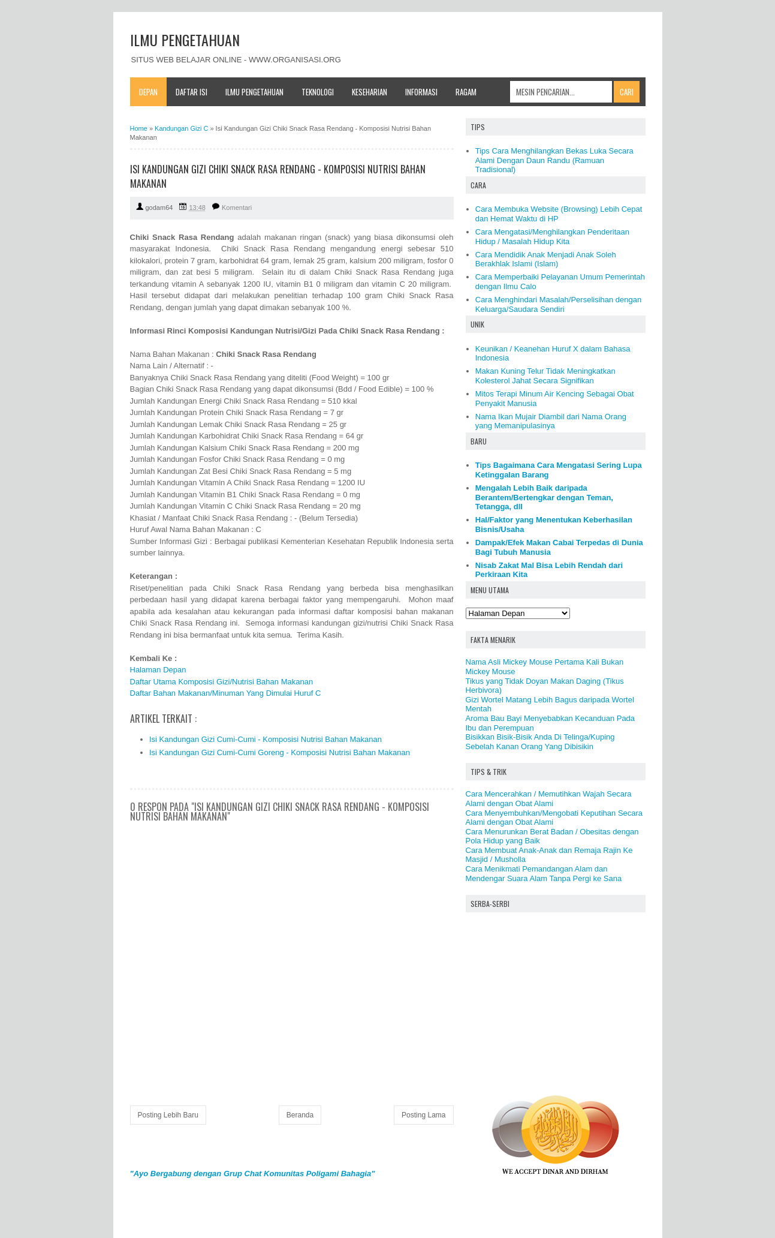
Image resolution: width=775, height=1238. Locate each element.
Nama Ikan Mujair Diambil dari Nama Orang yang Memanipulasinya (550, 421)
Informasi (421, 92)
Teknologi (317, 92)
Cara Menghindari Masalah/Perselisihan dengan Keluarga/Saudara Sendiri (558, 304)
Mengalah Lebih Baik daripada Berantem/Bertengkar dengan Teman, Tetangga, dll (544, 497)
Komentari (237, 207)
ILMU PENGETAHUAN (185, 39)
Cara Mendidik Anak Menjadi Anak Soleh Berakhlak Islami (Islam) (545, 259)
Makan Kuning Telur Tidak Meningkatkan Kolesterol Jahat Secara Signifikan (545, 375)
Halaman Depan (158, 669)
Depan (148, 92)
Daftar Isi (191, 92)
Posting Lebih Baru (168, 1115)
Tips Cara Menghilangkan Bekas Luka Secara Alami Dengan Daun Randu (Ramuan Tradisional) (554, 160)
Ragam (466, 92)
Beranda (300, 1115)
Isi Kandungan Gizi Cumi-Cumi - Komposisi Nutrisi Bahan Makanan (265, 739)
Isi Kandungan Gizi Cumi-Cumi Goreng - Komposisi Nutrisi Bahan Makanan (279, 752)
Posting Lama (423, 1115)
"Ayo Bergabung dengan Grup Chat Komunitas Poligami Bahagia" (252, 1173)
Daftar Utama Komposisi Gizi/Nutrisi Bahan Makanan (221, 681)
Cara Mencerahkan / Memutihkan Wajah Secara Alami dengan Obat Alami (549, 798)
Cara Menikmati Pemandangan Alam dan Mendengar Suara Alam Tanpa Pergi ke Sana (544, 873)
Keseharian (369, 92)
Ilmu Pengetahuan (254, 92)
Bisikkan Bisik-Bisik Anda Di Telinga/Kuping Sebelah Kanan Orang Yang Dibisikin (540, 741)
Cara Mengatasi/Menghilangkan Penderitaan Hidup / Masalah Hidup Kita (552, 236)
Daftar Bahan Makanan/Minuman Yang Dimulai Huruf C (225, 693)
